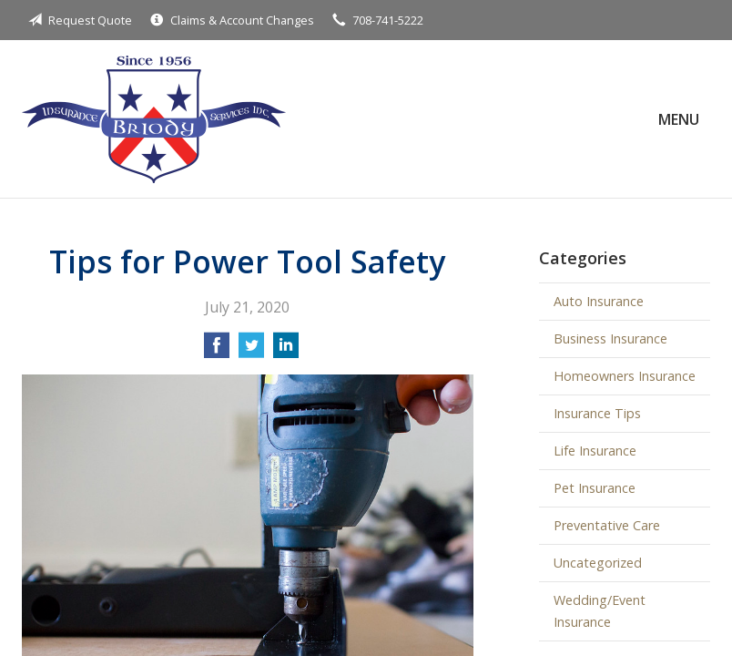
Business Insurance (610, 338)
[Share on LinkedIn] (286, 351)
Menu (678, 119)
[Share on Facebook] (216, 351)
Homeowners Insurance (625, 375)
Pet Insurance (594, 488)
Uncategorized (598, 562)
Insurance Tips (597, 413)
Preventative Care (607, 525)
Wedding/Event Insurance (600, 610)
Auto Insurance (599, 301)
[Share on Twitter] (251, 351)
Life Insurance (595, 450)
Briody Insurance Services (154, 119)
